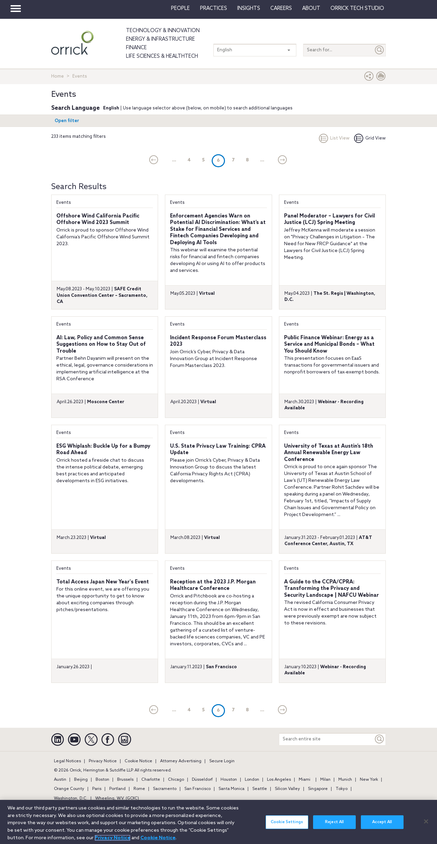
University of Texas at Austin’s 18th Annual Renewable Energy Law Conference (328, 453)
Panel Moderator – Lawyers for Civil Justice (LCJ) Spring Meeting (329, 219)
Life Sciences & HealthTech (162, 56)
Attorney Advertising (180, 761)
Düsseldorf (202, 779)
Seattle (259, 789)
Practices (213, 8)
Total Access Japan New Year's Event (102, 582)
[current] (153, 160)
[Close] (426, 826)
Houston (229, 779)
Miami (304, 779)
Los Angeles (279, 779)
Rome (139, 789)
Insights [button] (248, 8)
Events (63, 202)
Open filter (67, 120)
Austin (60, 779)
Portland (117, 789)
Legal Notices (67, 761)
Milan (325, 779)
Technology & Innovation (163, 31)
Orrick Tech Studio (357, 8)
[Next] (282, 160)
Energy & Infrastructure (160, 39)
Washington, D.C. (70, 798)
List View (334, 138)
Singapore (318, 789)
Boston (102, 779)
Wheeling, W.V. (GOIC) (117, 798)
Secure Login (222, 761)
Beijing (81, 779)
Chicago (176, 779)
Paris (96, 789)
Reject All (334, 827)
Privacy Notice (103, 761)
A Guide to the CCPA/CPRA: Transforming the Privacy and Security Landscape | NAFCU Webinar (331, 588)
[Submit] (379, 50)
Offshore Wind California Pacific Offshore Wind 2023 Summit (97, 219)
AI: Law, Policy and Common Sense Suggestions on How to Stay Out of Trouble (101, 344)
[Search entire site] (326, 739)
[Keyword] (379, 739)
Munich (345, 779)
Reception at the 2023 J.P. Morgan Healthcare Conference (213, 585)
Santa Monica (231, 789)
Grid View (370, 138)
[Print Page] (381, 77)
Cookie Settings (287, 827)
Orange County (69, 789)
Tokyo (342, 789)
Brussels (125, 779)
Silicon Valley (287, 789)
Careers (281, 8)
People (180, 8)
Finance (136, 48)
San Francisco (197, 789)
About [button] (311, 8)
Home (57, 76)
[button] (369, 77)
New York (369, 779)
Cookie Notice (138, 761)
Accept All (382, 827)
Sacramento (165, 789)
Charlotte (150, 779)
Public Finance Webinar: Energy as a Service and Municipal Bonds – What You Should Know (329, 344)
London (252, 779)
